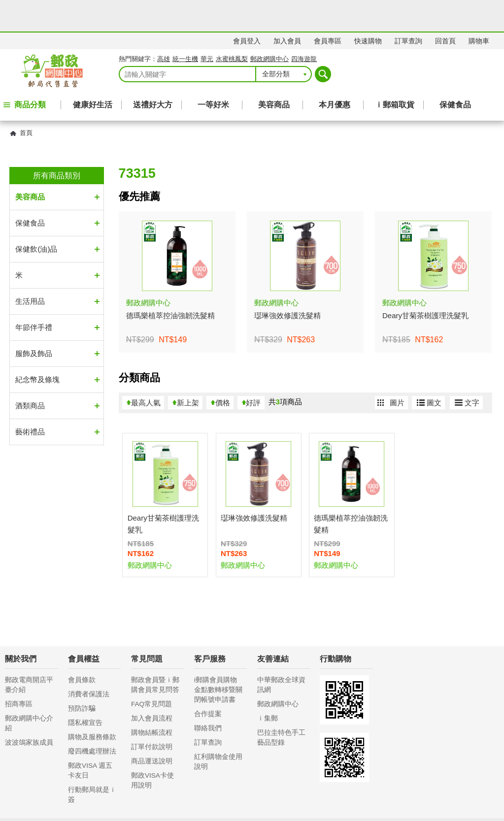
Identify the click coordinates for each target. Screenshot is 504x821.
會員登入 (247, 9)
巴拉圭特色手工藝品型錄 (281, 706)
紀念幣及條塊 (37, 348)
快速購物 (368, 9)
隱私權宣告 (85, 691)
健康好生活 (92, 73)
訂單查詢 (408, 9)
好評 (253, 371)
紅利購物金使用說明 (218, 730)
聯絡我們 (208, 696)
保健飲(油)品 (36, 217)
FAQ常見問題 (151, 672)
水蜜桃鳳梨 (232, 27)
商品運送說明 (151, 729)
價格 (222, 371)
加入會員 (287, 9)
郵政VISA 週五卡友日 (90, 739)
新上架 (188, 371)
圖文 (434, 371)
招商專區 (19, 672)
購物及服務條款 (92, 705)
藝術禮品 (30, 400)
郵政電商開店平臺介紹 (29, 653)
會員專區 (327, 9)
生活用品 (30, 269)
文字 (472, 371)
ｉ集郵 (267, 686)
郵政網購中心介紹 (29, 691)
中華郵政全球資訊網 (281, 653)
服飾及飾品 (33, 322)
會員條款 (82, 648)
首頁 (26, 101)
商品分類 (30, 73)
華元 (207, 27)
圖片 (397, 371)
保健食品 (455, 73)
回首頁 (445, 9)
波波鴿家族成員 (29, 711)
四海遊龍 (304, 27)
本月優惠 (334, 73)
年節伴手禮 (33, 296)
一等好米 (213, 73)
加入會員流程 (151, 686)
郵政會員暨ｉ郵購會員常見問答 (155, 653)
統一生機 (185, 27)
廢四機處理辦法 (92, 719)
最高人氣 (146, 371)
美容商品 (274, 73)
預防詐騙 (82, 677)
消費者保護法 (88, 662)
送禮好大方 (152, 73)
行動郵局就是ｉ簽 (92, 763)
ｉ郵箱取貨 (394, 73)
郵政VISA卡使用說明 (152, 748)
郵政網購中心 (269, 27)
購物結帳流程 (151, 701)
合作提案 (208, 682)
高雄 (163, 27)
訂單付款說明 (151, 715)
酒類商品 (30, 374)
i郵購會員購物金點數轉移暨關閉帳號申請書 (218, 658)
